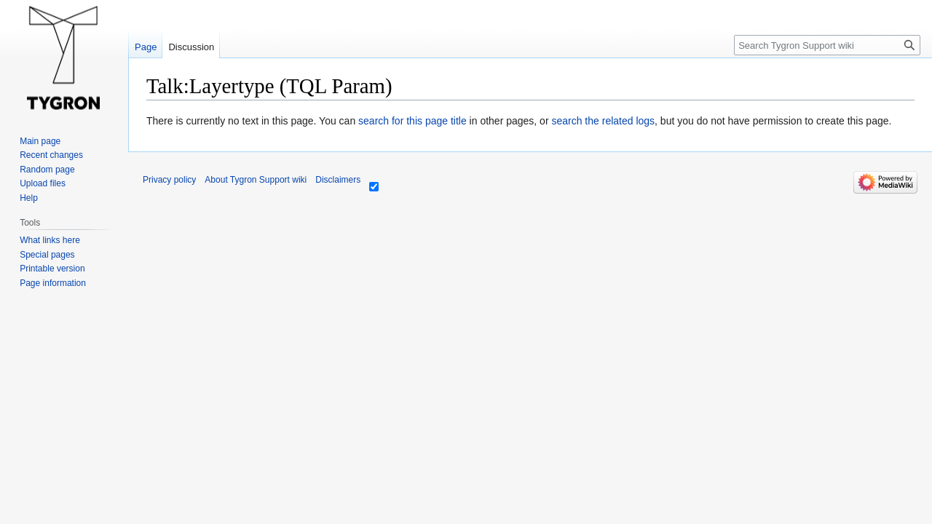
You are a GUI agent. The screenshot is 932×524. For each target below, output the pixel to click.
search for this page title (412, 121)
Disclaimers (337, 180)
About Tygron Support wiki (256, 180)
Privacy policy (169, 180)
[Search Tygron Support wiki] (827, 45)
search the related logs (603, 121)
